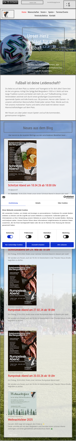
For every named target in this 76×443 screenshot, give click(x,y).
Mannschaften (33, 12)
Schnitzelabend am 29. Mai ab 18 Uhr (29, 249)
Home (24, 12)
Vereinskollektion (41, 16)
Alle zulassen (62, 244)
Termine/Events (62, 12)
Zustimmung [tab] (13, 203)
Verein (42, 12)
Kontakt (52, 16)
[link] (43, 13)
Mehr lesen (13, 264)
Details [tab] (38, 203)
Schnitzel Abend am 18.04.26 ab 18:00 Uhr (32, 185)
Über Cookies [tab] (63, 203)
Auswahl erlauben (38, 244)
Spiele (50, 12)
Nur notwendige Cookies (14, 244)
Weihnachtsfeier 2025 (20, 419)
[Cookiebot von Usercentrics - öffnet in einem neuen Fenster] (65, 197)
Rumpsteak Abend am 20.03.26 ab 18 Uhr (31, 375)
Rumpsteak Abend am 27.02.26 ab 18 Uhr (31, 310)
